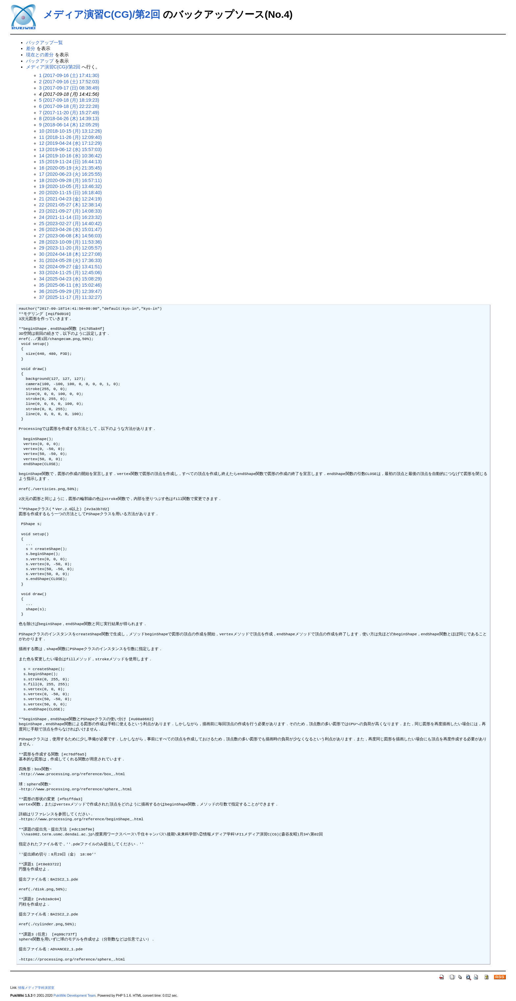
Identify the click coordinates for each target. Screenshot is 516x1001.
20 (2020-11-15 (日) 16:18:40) (70, 192)
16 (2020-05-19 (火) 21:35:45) (70, 168)
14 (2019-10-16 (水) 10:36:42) (70, 155)
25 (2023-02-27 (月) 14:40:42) (70, 223)
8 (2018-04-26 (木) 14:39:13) (69, 118)
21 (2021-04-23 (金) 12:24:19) (70, 198)
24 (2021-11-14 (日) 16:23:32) (70, 217)
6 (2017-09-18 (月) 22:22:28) (69, 106)
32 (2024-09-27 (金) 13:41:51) (70, 266)
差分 (30, 48)
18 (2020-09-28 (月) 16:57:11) (70, 180)
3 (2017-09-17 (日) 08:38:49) (69, 88)
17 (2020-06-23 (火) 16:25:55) (70, 174)
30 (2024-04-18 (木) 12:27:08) (70, 254)
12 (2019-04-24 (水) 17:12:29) (70, 143)
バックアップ (40, 61)
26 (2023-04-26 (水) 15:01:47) (70, 229)
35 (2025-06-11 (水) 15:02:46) (70, 285)
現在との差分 (40, 54)
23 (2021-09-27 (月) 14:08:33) (70, 211)
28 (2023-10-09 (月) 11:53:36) (70, 242)
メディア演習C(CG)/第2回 (101, 14)
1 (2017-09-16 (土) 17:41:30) (69, 75)
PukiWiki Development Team (75, 995)
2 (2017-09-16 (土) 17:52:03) (69, 81)
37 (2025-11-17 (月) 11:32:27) (70, 297)
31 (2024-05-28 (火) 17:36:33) (70, 260)
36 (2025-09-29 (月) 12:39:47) (70, 291)
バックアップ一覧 (44, 42)
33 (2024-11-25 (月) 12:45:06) (70, 272)
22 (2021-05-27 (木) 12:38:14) (70, 204)
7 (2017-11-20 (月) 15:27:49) (69, 112)
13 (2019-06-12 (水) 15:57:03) (70, 149)
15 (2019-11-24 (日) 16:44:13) (70, 161)
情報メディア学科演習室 (36, 987)
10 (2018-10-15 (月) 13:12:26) (70, 131)
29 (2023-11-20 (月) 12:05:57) (70, 247)
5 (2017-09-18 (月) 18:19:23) (69, 100)
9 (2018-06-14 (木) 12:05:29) (69, 124)
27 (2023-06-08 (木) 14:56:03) (70, 235)
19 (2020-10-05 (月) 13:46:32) (70, 186)
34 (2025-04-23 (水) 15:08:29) (70, 278)
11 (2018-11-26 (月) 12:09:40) (70, 137)
